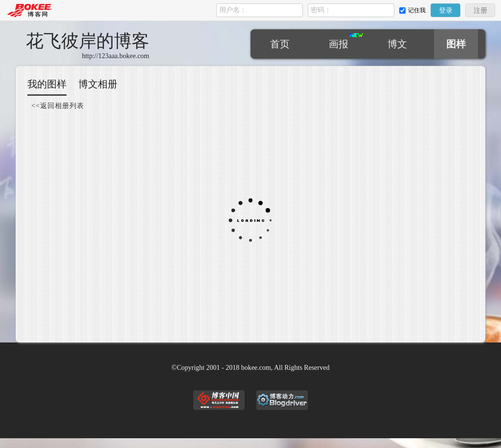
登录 (446, 10)
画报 (338, 44)
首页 (280, 44)
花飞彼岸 (87, 41)
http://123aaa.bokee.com (115, 56)
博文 (397, 44)
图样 (456, 44)
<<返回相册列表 (57, 105)
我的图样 (47, 84)
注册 (480, 10)
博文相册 (97, 84)
